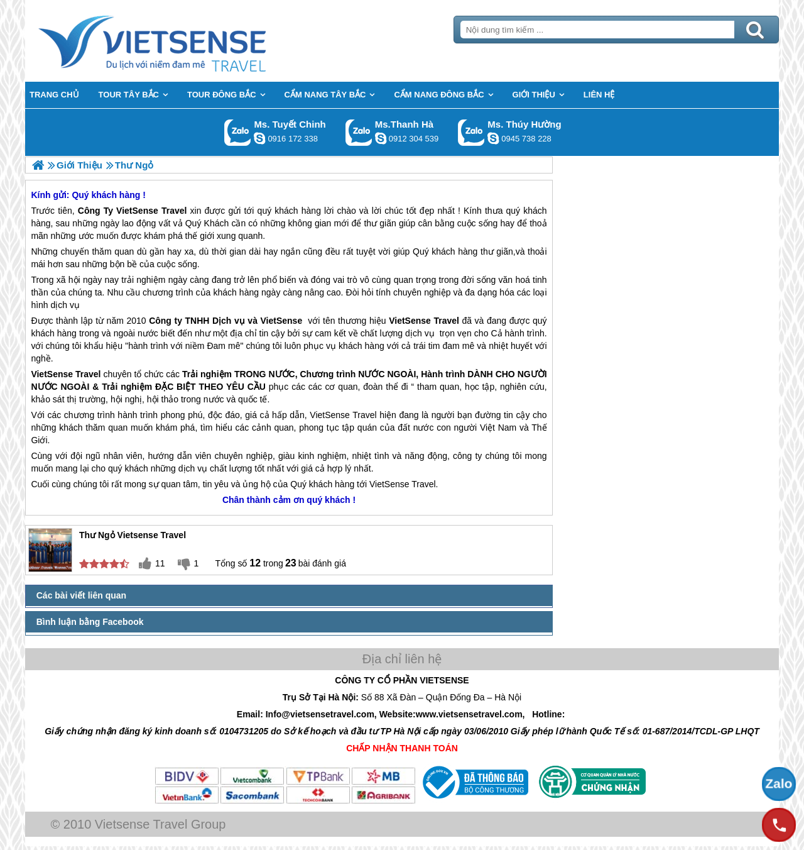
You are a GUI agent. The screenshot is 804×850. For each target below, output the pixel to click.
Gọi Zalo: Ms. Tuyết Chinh (238, 132)
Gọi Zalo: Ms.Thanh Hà (359, 132)
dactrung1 (493, 138)
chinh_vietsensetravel (259, 138)
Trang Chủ (183, 41)
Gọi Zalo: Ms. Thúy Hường (471, 132)
